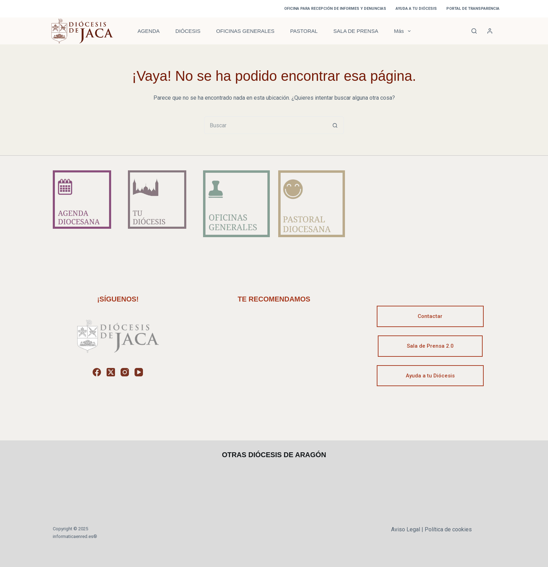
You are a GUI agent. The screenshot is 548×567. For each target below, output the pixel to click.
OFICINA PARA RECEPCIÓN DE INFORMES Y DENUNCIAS (335, 8)
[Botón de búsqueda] (335, 125)
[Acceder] (489, 31)
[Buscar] (474, 31)
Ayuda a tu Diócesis (430, 376)
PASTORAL (304, 31)
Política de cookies (448, 529)
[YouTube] (139, 372)
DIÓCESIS (188, 31)
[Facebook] (97, 372)
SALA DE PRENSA (355, 31)
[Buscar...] (265, 125)
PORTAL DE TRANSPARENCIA (472, 8)
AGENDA (148, 31)
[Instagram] (125, 372)
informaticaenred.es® (75, 536)
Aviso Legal (405, 529)
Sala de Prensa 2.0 (430, 346)
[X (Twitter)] (111, 372)
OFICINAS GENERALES (245, 31)
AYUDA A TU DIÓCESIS (416, 8)
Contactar (430, 316)
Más (403, 31)
